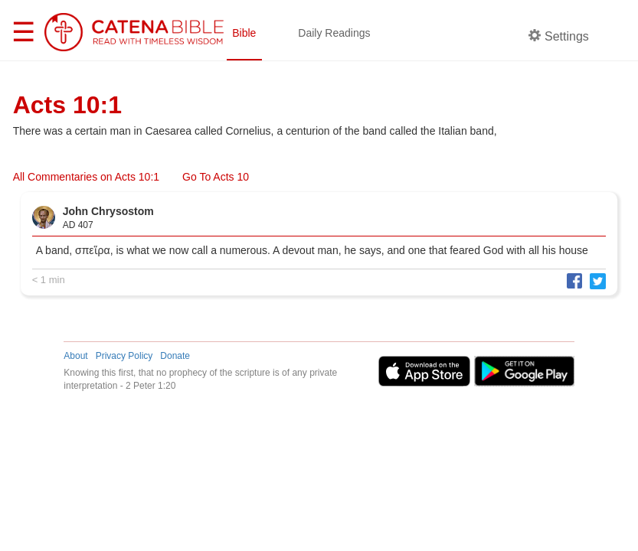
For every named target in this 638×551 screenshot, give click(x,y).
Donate (175, 355)
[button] (570, 280)
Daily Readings (334, 33)
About (75, 355)
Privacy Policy (124, 355)
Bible (244, 33)
